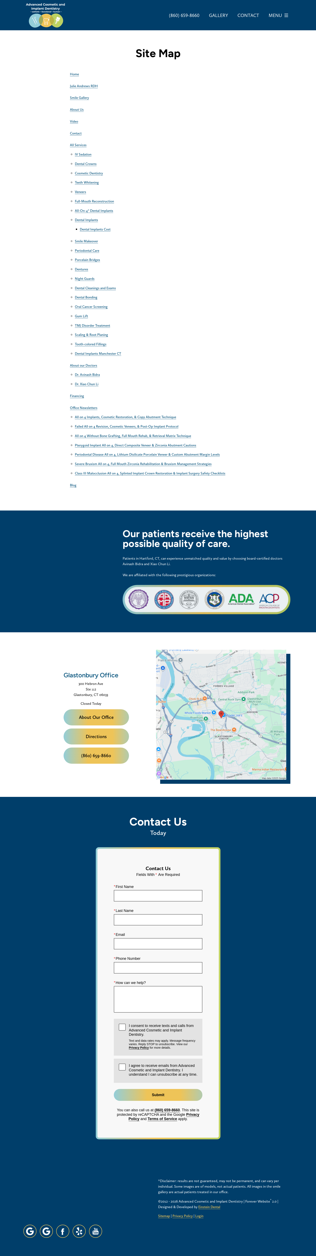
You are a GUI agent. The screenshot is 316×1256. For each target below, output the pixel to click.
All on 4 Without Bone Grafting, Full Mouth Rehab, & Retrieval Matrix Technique (133, 436)
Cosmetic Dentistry (89, 173)
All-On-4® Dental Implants (94, 211)
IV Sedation (83, 154)
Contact (248, 15)
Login (199, 1216)
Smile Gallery (79, 98)
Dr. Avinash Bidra (87, 375)
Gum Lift (81, 316)
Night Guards (85, 279)
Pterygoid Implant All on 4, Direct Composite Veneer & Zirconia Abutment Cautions (135, 445)
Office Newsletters (83, 408)
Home (74, 74)
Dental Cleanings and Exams (95, 288)
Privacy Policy (139, 1047)
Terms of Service (162, 1119)
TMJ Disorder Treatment (92, 325)
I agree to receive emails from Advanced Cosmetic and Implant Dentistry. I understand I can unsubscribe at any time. (163, 1070)
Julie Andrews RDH (84, 86)
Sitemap (164, 1216)
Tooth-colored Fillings (90, 344)
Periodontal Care (87, 250)
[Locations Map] (221, 714)
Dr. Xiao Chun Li (86, 384)
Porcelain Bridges (87, 260)
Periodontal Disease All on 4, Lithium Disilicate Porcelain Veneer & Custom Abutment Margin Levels (147, 454)
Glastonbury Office (91, 675)
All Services (78, 145)
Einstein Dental (209, 1207)
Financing (77, 396)
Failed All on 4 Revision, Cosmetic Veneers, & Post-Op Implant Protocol (126, 426)
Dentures (81, 269)
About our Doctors (83, 365)
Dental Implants (86, 220)
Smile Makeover (86, 241)
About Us (77, 109)
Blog (73, 485)
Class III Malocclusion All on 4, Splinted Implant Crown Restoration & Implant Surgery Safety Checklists (150, 473)
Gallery (218, 15)
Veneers (80, 192)
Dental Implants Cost (95, 229)
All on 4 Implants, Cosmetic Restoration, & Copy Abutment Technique (125, 417)
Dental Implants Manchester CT (98, 353)
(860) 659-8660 (167, 1110)
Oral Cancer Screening (91, 307)
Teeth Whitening (87, 182)
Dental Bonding (86, 297)
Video (74, 121)
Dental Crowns (86, 164)
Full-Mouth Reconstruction (94, 201)
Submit (158, 1095)
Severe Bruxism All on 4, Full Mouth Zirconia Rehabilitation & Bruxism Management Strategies (143, 464)
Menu (279, 15)
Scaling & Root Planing (91, 335)
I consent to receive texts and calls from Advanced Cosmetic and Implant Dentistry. (163, 1037)
